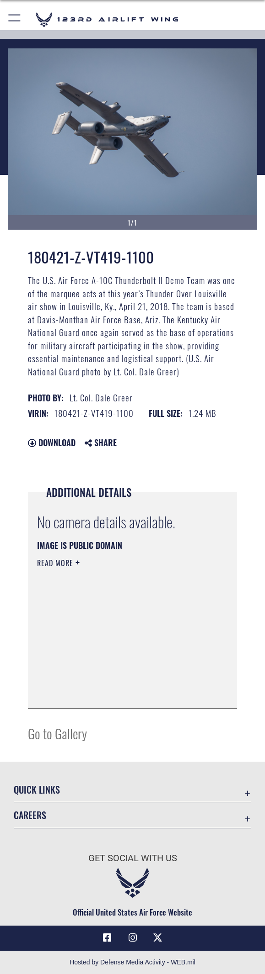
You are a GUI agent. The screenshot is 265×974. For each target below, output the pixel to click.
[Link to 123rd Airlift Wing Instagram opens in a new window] (133, 938)
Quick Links (37, 789)
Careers (30, 815)
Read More (56, 563)
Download (52, 442)
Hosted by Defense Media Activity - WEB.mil (132, 962)
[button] (15, 19)
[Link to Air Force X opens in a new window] (158, 938)
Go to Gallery (57, 733)
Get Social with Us (132, 858)
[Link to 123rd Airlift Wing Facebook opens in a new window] (107, 938)
